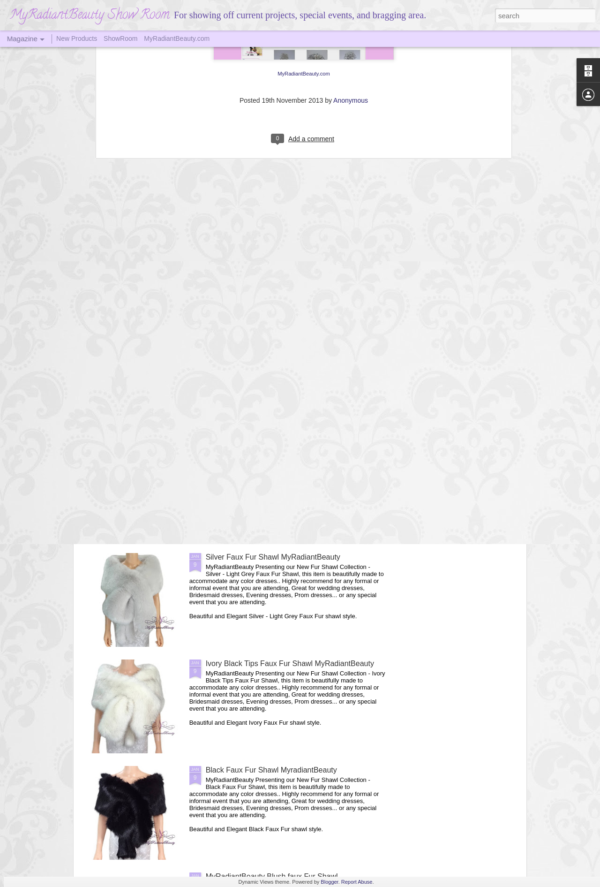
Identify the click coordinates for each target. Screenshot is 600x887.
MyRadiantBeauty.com (177, 38)
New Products (76, 38)
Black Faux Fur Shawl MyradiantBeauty (271, 770)
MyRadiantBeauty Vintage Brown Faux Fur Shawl (288, 451)
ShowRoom (120, 38)
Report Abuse (357, 882)
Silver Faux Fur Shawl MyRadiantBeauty (273, 557)
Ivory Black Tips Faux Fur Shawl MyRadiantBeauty (290, 663)
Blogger (329, 882)
